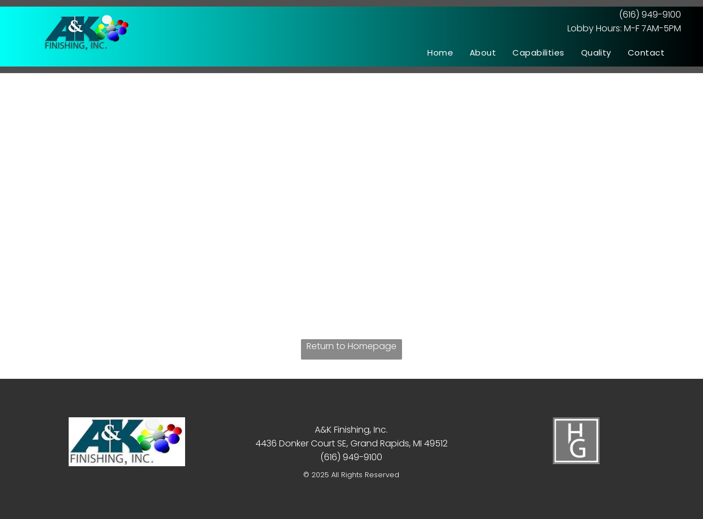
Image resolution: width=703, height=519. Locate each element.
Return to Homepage (351, 346)
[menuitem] (440, 52)
